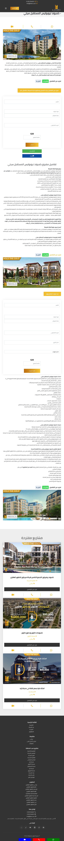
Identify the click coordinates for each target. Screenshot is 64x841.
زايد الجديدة (31, 773)
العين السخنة (31, 756)
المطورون (31, 732)
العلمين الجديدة (31, 753)
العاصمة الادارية (31, 751)
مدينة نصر (31, 769)
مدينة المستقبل (31, 766)
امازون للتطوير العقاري (31, 798)
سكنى (31, 739)
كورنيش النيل (31, 777)
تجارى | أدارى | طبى (31, 741)
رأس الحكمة (31, 775)
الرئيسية (31, 725)
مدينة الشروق (31, 771)
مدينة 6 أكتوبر (31, 764)
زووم (32, 156)
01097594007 (32, 1)
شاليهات (31, 744)
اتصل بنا (31, 730)
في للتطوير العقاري (31, 802)
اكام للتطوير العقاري (31, 787)
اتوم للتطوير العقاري (31, 791)
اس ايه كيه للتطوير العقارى (31, 796)
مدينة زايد (31, 762)
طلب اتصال (14, 8)
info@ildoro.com (32, 3)
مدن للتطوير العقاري (31, 800)
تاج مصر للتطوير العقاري (31, 789)
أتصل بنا (38, 81)
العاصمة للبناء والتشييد (31, 794)
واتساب (32, 151)
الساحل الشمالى (31, 760)
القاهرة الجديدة (31, 758)
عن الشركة (31, 727)
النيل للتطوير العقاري (31, 805)
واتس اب (45, 81)
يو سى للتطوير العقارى (31, 785)
